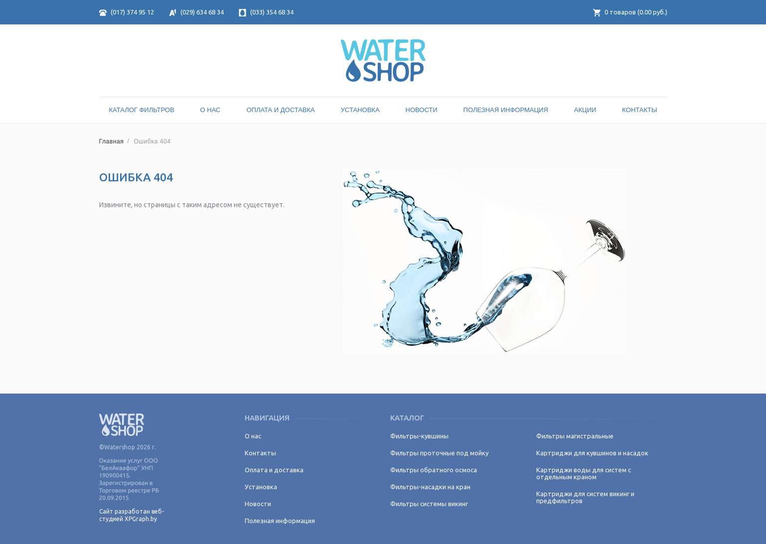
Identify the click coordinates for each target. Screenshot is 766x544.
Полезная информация (505, 110)
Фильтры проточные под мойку (439, 452)
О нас (210, 110)
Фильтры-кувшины (419, 435)
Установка (360, 110)
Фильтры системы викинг (429, 503)
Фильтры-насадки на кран (430, 486)
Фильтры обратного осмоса (433, 469)
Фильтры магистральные (574, 435)
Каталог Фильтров (141, 110)
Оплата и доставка (280, 110)
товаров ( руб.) (630, 11)
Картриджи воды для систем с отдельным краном (583, 473)
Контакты (639, 110)
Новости (422, 110)
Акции (585, 110)
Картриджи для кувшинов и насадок (592, 452)
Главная (111, 141)
